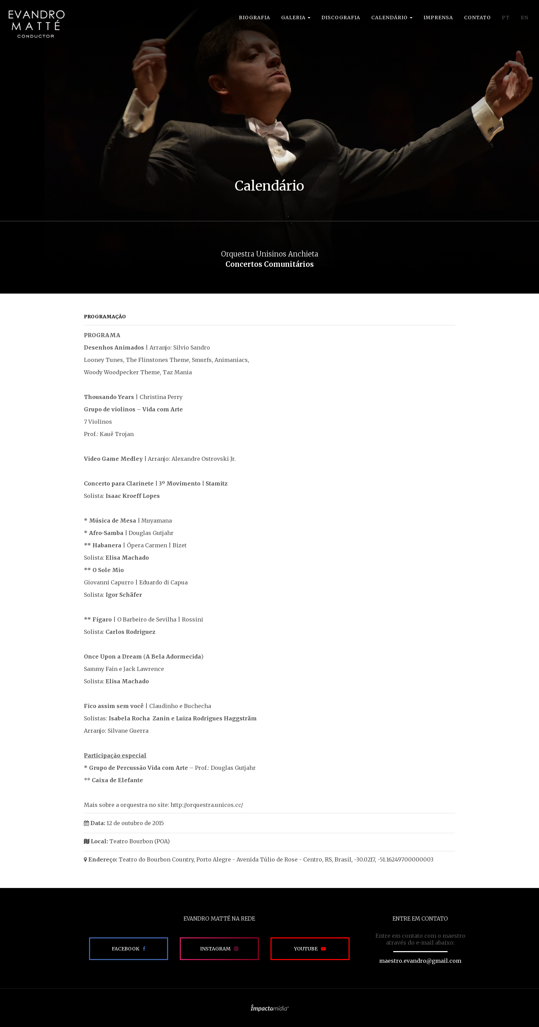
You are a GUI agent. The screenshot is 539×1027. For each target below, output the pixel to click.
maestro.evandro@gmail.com (420, 960)
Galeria (295, 17)
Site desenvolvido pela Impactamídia (270, 1008)
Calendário (391, 17)
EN (524, 17)
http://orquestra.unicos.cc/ (206, 804)
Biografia (254, 17)
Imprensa (438, 17)
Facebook (125, 949)
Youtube (306, 949)
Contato (477, 17)
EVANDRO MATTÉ (36, 24)
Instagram (215, 949)
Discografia (340, 17)
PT (506, 17)
